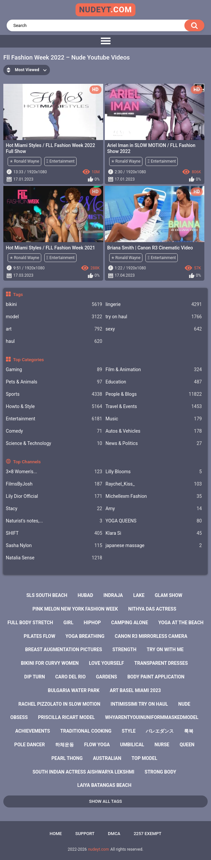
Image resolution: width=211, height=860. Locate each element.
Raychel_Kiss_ (154, 484)
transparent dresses (161, 663)
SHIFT (54, 533)
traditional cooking (85, 731)
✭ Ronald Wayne (24, 161)
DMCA (114, 833)
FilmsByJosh (54, 484)
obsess (19, 717)
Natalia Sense (54, 558)
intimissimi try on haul (139, 704)
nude (184, 704)
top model (144, 758)
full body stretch (30, 622)
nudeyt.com (98, 849)
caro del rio (70, 676)
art (54, 329)
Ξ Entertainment (60, 161)
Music (154, 419)
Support (85, 833)
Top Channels (27, 461)
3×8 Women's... (54, 472)
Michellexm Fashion (154, 496)
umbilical (132, 744)
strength (124, 649)
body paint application (156, 676)
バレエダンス (160, 731)
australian (107, 758)
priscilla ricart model (66, 717)
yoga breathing (85, 636)
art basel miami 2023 (135, 690)
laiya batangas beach (104, 785)
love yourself (106, 663)
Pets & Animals (54, 382)
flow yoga (97, 744)
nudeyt (105, 9)
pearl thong (67, 758)
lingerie (154, 304)
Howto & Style (54, 406)
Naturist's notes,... (54, 521)
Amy (154, 508)
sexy (154, 329)
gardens (106, 676)
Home (56, 833)
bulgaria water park (74, 690)
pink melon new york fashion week (75, 609)
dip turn (34, 676)
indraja (113, 595)
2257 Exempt (147, 833)
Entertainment (54, 419)
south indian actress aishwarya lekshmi (83, 772)
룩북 (188, 731)
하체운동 (64, 744)
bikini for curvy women (50, 663)
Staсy (54, 508)
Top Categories (28, 359)
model (54, 317)
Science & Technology (54, 443)
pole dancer (29, 744)
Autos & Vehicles (154, 431)
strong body (160, 772)
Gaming (54, 369)
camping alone (129, 622)
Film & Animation (154, 369)
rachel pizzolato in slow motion (59, 704)
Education (154, 382)
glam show (168, 595)
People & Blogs (154, 394)
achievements (32, 731)
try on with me (165, 649)
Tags (18, 294)
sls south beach (46, 595)
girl (68, 622)
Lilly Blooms (154, 472)
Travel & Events (154, 406)
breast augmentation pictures (63, 649)
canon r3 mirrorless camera (151, 636)
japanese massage (154, 545)
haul (54, 341)
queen (187, 744)
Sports (54, 394)
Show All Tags (105, 801)
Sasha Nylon (54, 545)
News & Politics (154, 443)
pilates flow (39, 636)
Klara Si (154, 533)
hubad (85, 595)
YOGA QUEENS (154, 521)
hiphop (92, 622)
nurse (161, 744)
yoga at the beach (181, 622)
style (129, 731)
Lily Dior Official (54, 496)
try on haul (154, 317)
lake (138, 595)
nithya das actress (152, 609)
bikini (54, 304)
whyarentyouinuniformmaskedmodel (151, 717)
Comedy (54, 431)
